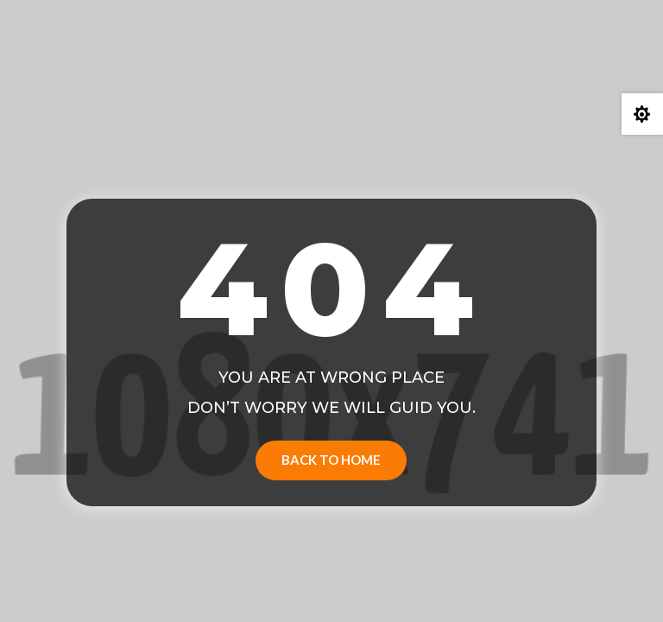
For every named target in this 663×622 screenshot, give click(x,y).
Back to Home (331, 459)
